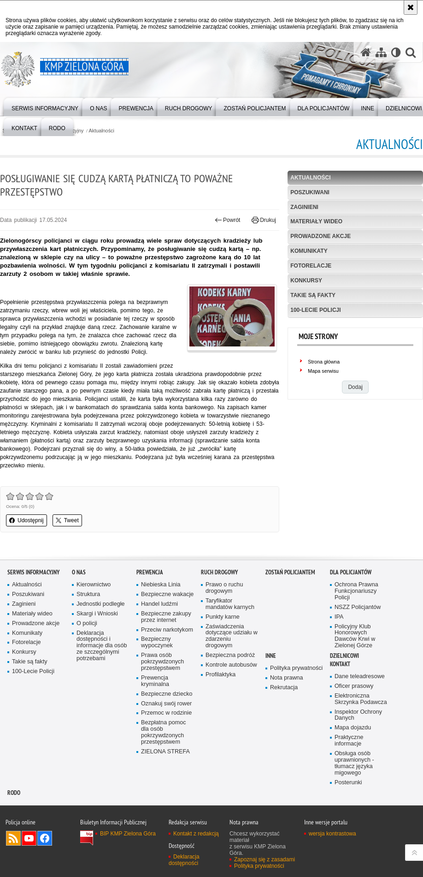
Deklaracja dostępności (184, 859)
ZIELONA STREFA (165, 752)
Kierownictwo (93, 585)
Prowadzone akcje (320, 236)
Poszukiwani (309, 192)
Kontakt (340, 664)
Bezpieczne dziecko (167, 694)
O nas (79, 572)
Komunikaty (308, 251)
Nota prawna (286, 678)
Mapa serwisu (323, 371)
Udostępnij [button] (26, 520)
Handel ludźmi (159, 604)
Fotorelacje (310, 266)
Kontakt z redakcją (196, 833)
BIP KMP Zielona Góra (128, 833)
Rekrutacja (284, 688)
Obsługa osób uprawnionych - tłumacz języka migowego (354, 763)
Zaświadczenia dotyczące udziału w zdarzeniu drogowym (232, 636)
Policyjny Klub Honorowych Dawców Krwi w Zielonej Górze (355, 636)
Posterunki (348, 783)
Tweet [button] (67, 520)
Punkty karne (223, 617)
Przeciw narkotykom (167, 630)
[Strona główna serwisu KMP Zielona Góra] (366, 52)
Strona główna (324, 361)
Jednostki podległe (100, 604)
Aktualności (101, 130)
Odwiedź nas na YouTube (29, 838)
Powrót (228, 220)
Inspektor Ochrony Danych (358, 715)
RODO (13, 793)
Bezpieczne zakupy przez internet (166, 617)
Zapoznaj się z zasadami (264, 859)
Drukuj (264, 220)
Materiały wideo (316, 221)
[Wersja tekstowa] (396, 52)
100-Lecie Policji (315, 310)
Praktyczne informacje (349, 740)
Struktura (88, 594)
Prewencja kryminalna (155, 681)
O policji (86, 623)
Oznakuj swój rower (166, 704)
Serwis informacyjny (33, 572)
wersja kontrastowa (332, 833)
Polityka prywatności (296, 668)
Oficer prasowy (354, 686)
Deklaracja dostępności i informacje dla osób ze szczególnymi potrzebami (101, 646)
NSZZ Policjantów (358, 607)
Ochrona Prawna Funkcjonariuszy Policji (356, 591)
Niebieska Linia (161, 585)
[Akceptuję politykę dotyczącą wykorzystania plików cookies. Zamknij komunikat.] (410, 7)
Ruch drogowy (219, 572)
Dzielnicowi (344, 656)
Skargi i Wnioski (97, 614)
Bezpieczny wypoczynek (157, 642)
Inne (270, 656)
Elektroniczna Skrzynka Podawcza (361, 699)
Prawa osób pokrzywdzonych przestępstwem (162, 661)
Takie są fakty (312, 295)
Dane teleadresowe (360, 677)
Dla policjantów (350, 572)
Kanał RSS (13, 838)
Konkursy (306, 280)
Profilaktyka (220, 675)
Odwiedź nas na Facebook (44, 838)
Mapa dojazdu (353, 728)
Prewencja (149, 572)
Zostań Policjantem (290, 572)
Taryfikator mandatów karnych (230, 604)
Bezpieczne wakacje (167, 594)
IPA (339, 617)
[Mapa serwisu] (381, 52)
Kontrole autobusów (231, 665)
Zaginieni (304, 207)
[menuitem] (45, 106)
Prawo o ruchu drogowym (224, 588)
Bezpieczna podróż (230, 655)
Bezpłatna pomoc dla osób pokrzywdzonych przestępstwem (163, 732)
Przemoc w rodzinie (166, 713)
